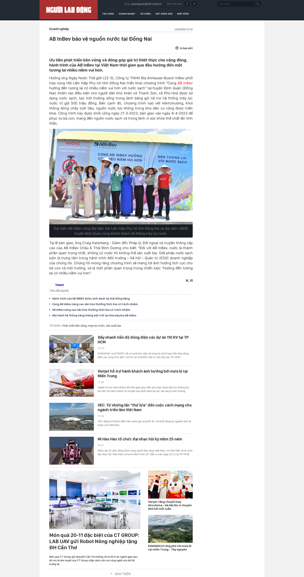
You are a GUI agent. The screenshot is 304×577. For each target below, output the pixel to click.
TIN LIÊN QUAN (59, 291)
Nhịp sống (183, 13)
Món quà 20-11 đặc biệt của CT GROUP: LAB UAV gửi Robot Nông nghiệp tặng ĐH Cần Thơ (94, 541)
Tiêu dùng (108, 13)
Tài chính (145, 13)
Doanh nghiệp (127, 13)
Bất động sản (164, 13)
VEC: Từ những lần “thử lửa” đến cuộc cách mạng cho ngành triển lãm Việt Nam (145, 407)
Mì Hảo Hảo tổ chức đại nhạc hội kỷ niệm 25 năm (140, 439)
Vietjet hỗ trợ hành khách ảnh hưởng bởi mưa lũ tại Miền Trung (143, 373)
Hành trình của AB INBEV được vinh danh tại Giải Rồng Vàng (91, 298)
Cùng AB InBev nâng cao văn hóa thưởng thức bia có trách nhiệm (95, 304)
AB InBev (185, 83)
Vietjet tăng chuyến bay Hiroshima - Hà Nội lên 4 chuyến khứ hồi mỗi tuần (170, 505)
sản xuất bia (113, 325)
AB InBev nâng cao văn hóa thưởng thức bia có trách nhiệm (91, 309)
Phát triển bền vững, (75, 325)
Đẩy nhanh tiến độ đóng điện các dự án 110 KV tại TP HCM (143, 339)
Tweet (59, 285)
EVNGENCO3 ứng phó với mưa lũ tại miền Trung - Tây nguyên (169, 547)
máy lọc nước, (97, 325)
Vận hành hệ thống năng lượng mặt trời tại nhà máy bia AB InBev (94, 315)
